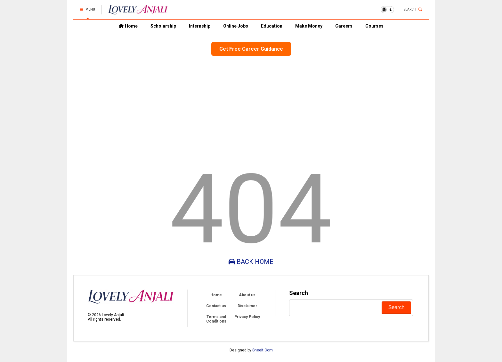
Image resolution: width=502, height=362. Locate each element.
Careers (343, 26)
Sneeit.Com (262, 350)
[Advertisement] (251, 107)
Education (271, 26)
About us (247, 295)
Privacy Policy (247, 317)
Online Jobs (235, 26)
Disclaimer (247, 306)
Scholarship (163, 26)
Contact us (216, 306)
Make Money (308, 26)
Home (128, 26)
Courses (374, 26)
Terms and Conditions (216, 319)
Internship (199, 26)
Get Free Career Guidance (251, 49)
